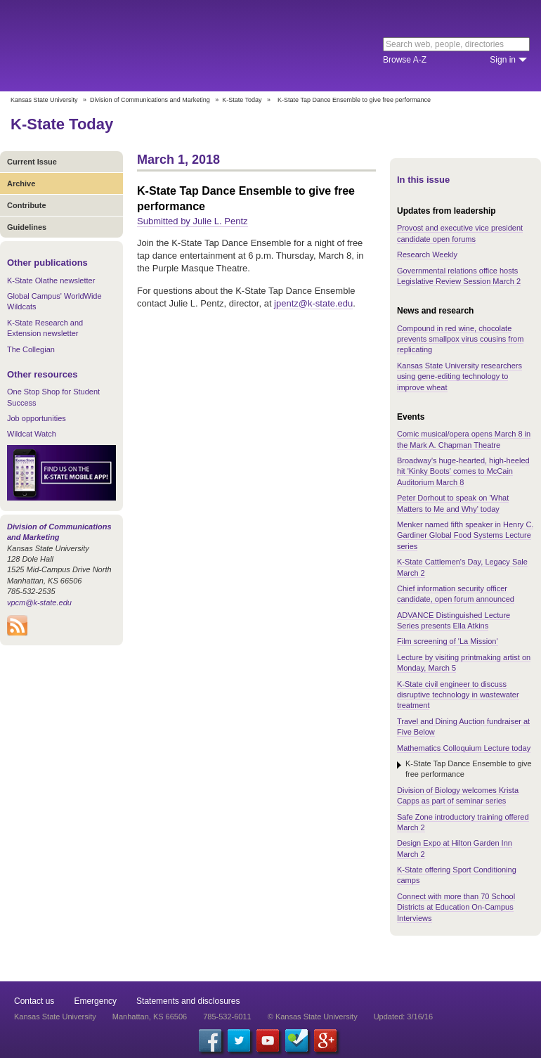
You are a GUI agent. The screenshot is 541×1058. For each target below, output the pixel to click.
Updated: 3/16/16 (403, 1016)
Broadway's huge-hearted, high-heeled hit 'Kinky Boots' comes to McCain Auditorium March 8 (463, 471)
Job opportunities (36, 418)
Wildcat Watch (31, 434)
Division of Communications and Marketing (150, 99)
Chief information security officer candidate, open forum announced (455, 593)
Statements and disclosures (188, 1001)
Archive (21, 183)
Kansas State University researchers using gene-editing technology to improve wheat (459, 376)
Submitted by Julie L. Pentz (192, 221)
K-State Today (241, 99)
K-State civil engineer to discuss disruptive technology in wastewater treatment (458, 695)
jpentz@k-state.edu (313, 303)
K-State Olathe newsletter (51, 280)
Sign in (503, 60)
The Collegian (31, 349)
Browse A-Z (404, 60)
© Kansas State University (313, 1016)
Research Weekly (427, 254)
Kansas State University (128, 45)
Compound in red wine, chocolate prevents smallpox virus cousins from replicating (460, 339)
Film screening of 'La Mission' (447, 641)
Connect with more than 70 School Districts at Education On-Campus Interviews (456, 907)
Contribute (26, 205)
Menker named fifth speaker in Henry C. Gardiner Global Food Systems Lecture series (465, 535)
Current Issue (32, 161)
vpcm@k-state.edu (39, 602)
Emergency (95, 1001)
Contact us (34, 1001)
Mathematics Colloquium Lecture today (463, 748)
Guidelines (26, 227)
